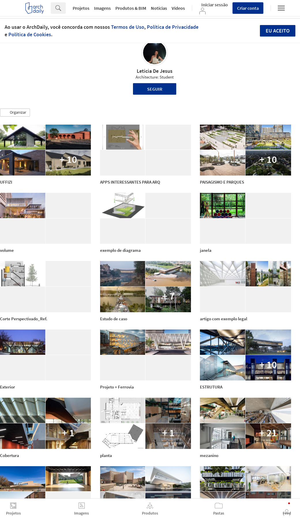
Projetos (81, 8)
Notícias (159, 8)
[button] (15, 112)
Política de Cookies (29, 34)
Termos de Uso (127, 27)
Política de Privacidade (172, 27)
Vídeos (178, 8)
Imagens (102, 8)
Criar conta (248, 8)
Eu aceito (278, 30)
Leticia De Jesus (154, 71)
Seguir (154, 89)
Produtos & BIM (130, 8)
